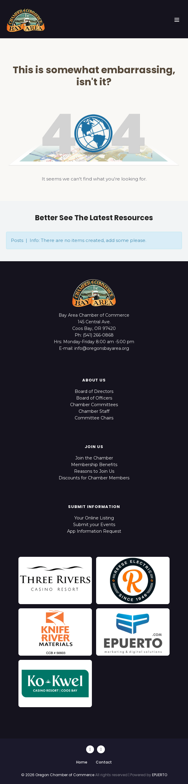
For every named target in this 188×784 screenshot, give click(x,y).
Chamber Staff (94, 411)
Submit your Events (94, 524)
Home (81, 762)
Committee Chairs (94, 418)
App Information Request (94, 531)
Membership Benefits (94, 464)
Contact (104, 762)
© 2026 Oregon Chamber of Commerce (57, 774)
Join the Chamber (94, 458)
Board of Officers (94, 398)
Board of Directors (94, 391)
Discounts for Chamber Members (94, 478)
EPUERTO (159, 774)
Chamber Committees (94, 404)
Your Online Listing (94, 518)
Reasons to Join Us (94, 471)
